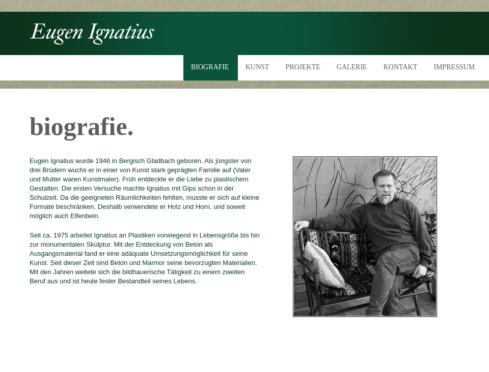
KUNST (257, 67)
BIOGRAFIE (210, 67)
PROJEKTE (302, 67)
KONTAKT (401, 67)
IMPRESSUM (454, 67)
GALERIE (352, 67)
